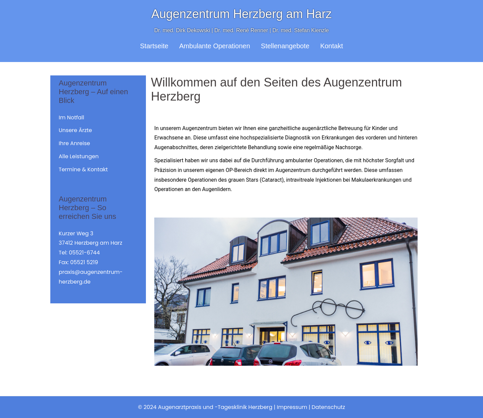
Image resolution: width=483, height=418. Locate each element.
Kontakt (331, 46)
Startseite (154, 46)
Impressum (292, 407)
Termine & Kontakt (83, 169)
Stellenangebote (285, 46)
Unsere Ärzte (75, 130)
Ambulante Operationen (214, 46)
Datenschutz (328, 407)
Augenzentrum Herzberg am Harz (241, 14)
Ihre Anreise (74, 143)
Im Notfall (71, 117)
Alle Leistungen (79, 156)
